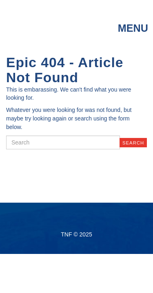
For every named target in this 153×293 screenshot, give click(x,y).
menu (133, 28)
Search (133, 142)
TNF (41, 20)
